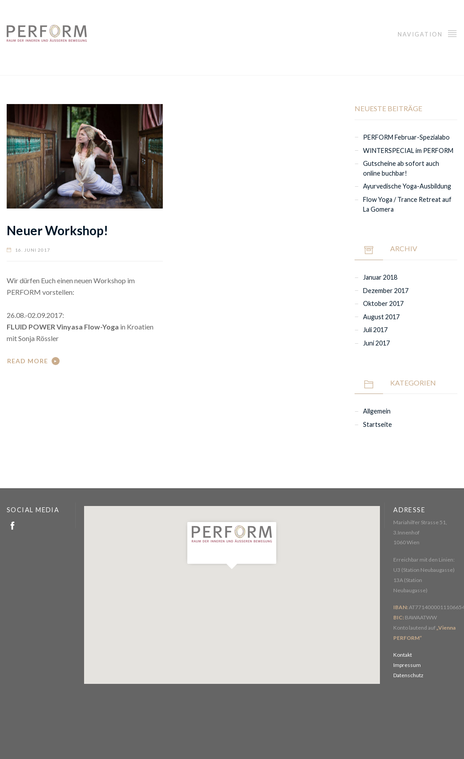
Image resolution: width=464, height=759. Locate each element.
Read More (27, 361)
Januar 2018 (380, 277)
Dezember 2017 (385, 290)
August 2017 (381, 317)
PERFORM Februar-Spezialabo (406, 137)
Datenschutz (408, 675)
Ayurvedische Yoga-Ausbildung (407, 186)
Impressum (407, 665)
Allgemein (377, 411)
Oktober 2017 (383, 303)
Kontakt (402, 654)
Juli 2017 (375, 329)
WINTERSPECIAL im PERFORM (408, 150)
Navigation (427, 33)
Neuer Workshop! (57, 230)
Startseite (377, 424)
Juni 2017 (376, 343)
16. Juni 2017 (32, 250)
